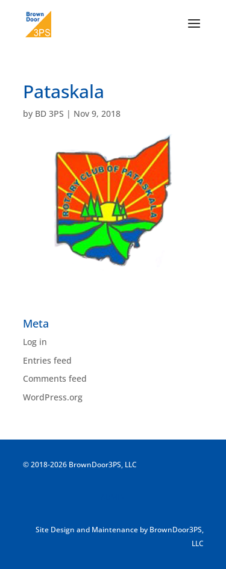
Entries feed (47, 360)
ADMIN (113, 497)
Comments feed (55, 378)
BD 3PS (49, 113)
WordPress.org (53, 397)
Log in (35, 341)
